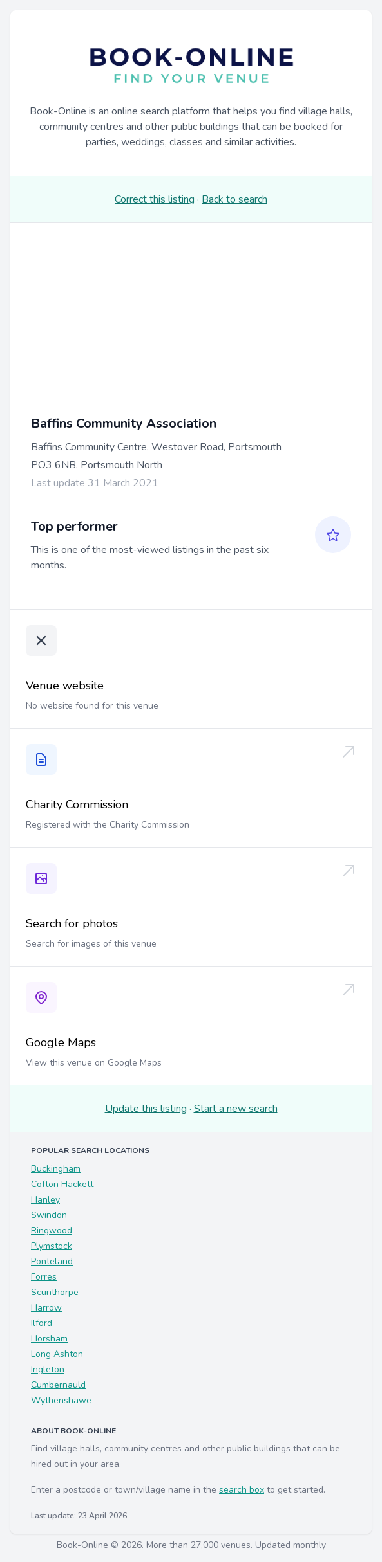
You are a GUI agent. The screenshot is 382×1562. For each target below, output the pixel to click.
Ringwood (51, 1230)
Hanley (45, 1200)
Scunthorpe (55, 1292)
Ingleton (47, 1369)
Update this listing (146, 1109)
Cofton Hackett (62, 1184)
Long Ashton (57, 1354)
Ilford (41, 1323)
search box (241, 1490)
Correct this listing (155, 199)
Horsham (49, 1338)
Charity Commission (77, 804)
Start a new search (236, 1109)
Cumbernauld (58, 1385)
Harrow (46, 1308)
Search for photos (72, 923)
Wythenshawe (61, 1400)
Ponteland (52, 1261)
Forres (44, 1277)
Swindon (49, 1215)
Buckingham (56, 1169)
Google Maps (61, 1042)
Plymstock (51, 1246)
